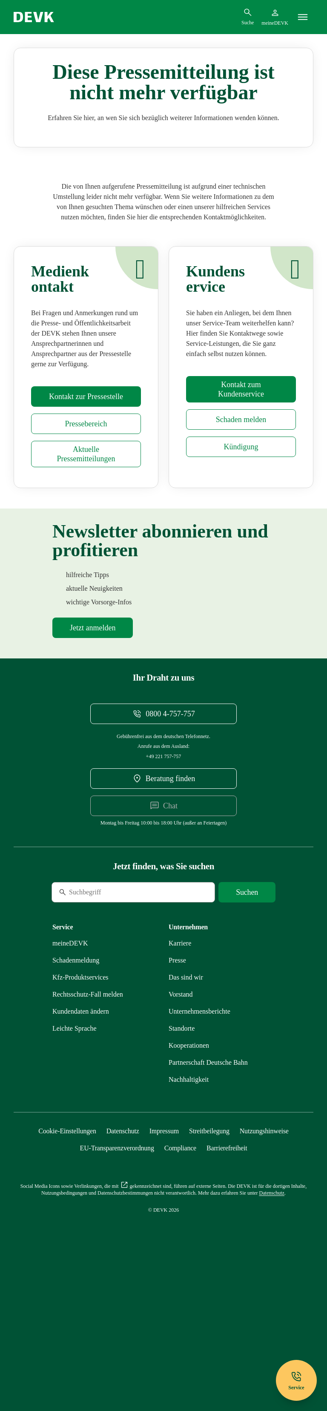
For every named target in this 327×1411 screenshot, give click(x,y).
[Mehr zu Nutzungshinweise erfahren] (264, 1260)
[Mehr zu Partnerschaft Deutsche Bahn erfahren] (208, 1191)
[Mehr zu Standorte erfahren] (182, 1157)
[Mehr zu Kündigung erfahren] (241, 576)
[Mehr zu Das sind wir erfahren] (186, 1106)
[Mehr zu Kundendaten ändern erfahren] (80, 1140)
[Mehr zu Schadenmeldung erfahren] (241, 549)
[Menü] (302, 17)
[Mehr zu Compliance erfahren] (180, 1277)
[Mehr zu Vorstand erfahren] (181, 1123)
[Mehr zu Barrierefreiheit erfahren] (227, 1277)
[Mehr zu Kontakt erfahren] (241, 519)
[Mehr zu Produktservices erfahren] (80, 1106)
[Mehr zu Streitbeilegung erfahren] (209, 1260)
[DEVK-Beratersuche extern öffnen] (163, 908)
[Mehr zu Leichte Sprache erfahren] (74, 1157)
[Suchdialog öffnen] (248, 16)
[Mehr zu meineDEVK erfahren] (70, 1072)
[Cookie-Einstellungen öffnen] (67, 1260)
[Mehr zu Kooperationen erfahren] (189, 1174)
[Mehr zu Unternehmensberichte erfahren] (199, 1140)
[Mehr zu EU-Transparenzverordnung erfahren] (117, 1277)
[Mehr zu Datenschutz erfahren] (122, 1260)
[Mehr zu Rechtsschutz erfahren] (87, 1123)
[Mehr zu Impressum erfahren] (164, 1260)
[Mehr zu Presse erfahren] (86, 526)
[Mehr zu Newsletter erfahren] (92, 757)
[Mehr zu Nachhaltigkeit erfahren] (189, 1209)
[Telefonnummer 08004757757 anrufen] (163, 843)
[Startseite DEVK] (34, 17)
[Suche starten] (246, 1022)
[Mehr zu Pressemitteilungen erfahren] (86, 583)
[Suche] (110, 1021)
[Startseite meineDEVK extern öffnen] (275, 17)
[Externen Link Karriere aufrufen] (180, 1072)
